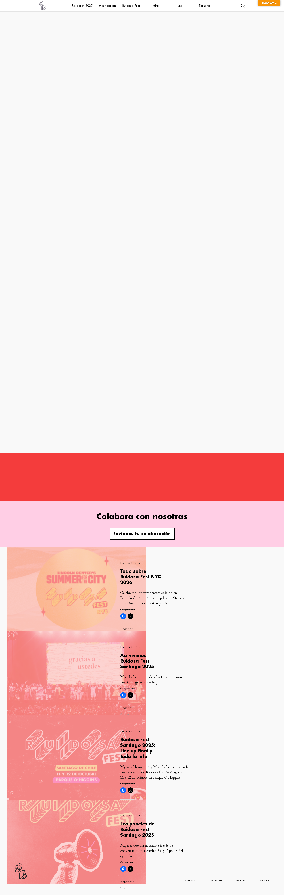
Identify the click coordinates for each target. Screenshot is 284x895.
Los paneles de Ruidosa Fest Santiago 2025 (137, 829)
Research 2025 (82, 5)
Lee (180, 5)
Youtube (265, 880)
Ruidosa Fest (131, 5)
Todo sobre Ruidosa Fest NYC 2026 (140, 576)
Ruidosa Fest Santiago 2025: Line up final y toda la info (137, 748)
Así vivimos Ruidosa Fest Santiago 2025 (137, 660)
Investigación (107, 5)
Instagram (215, 880)
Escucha (204, 5)
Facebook (189, 880)
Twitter (241, 880)
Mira (156, 5)
